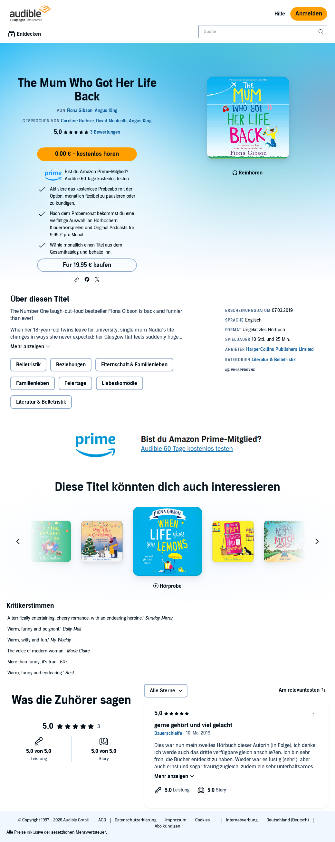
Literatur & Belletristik (41, 402)
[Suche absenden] (321, 31)
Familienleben (32, 383)
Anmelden (308, 13)
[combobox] (262, 31)
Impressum (176, 820)
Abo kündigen (167, 826)
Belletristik (28, 364)
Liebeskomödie (119, 383)
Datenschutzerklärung (136, 820)
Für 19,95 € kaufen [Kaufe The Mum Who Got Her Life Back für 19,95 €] (87, 265)
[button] (76, 279)
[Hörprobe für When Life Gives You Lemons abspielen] (167, 586)
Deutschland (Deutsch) (288, 820)
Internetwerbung (242, 820)
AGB (102, 820)
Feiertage (75, 383)
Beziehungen (71, 364)
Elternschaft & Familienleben (134, 364)
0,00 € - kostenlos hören (87, 154)
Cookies (203, 820)
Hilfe (279, 14)
